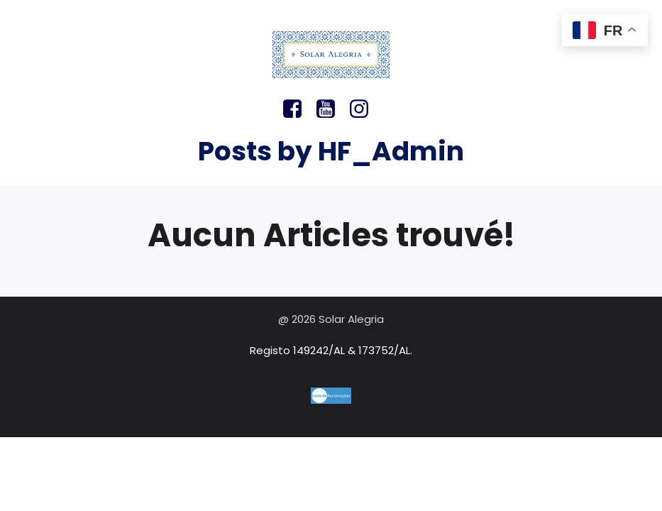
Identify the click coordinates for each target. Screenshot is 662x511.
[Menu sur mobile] (331, 21)
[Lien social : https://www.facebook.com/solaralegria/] (297, 109)
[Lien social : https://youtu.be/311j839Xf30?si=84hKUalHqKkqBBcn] (331, 109)
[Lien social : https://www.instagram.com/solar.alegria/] (364, 109)
